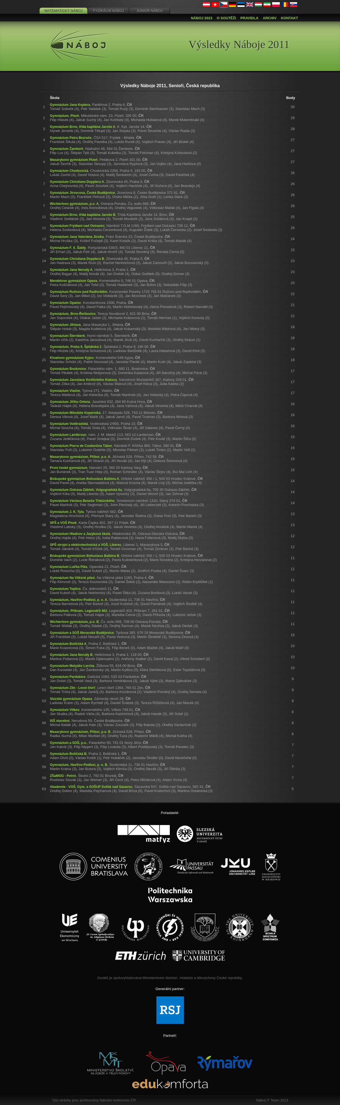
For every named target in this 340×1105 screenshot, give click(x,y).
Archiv (270, 18)
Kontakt (289, 18)
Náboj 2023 (201, 18)
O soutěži (226, 18)
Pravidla (249, 18)
